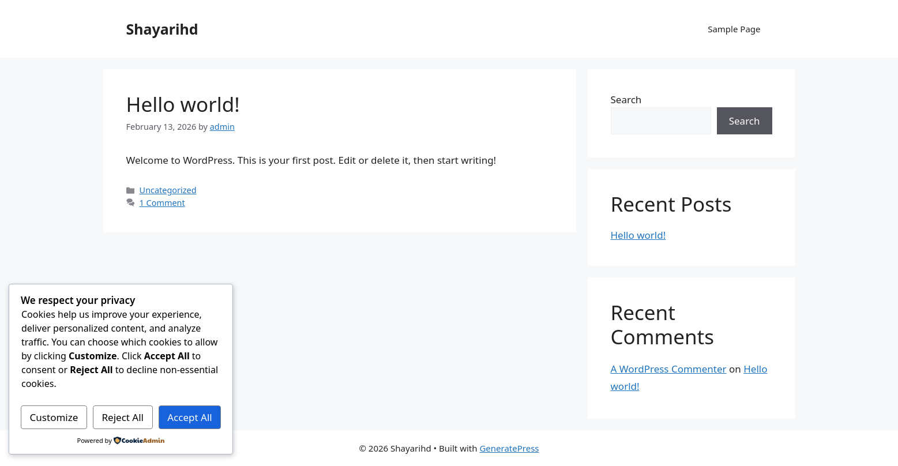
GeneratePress (509, 448)
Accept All (189, 417)
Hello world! (183, 104)
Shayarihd (162, 29)
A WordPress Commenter (669, 368)
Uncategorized (168, 190)
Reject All (123, 417)
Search (626, 99)
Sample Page (734, 29)
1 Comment (162, 202)
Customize (54, 417)
